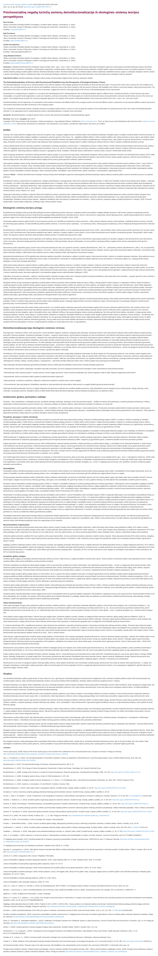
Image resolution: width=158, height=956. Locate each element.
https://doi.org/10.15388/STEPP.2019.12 (126, 800)
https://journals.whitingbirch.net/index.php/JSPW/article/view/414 (32, 923)
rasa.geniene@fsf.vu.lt (18, 29)
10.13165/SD (135, 827)
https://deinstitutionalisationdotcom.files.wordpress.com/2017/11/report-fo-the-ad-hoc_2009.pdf (35, 754)
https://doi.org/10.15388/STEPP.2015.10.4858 (110, 788)
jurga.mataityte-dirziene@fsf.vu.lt (21, 63)
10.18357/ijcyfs (117, 910)
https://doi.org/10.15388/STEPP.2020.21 (134, 804)
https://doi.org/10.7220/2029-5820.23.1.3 (21, 852)
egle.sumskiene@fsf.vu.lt (19, 40)
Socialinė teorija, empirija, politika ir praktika (18, 4)
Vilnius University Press (89, 121)
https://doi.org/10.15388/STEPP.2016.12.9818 (136, 811)
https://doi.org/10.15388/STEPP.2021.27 (37, 7)
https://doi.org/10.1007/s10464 (133, 941)
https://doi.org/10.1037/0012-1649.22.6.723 (125, 772)
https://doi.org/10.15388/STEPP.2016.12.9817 (139, 831)
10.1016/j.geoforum (136, 796)
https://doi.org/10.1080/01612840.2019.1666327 (19, 760)
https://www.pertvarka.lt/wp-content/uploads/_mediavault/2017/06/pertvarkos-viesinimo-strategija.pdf (81, 906)
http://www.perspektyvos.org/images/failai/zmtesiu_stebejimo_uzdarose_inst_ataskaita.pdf (96, 951)
